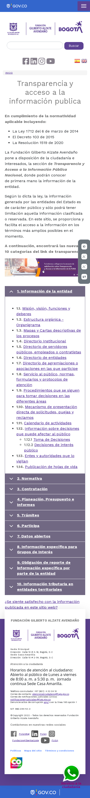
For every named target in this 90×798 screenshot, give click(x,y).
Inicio (9, 72)
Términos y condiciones (59, 750)
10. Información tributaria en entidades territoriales (40, 588)
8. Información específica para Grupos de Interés (42, 550)
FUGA (43, 734)
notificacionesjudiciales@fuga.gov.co (30, 699)
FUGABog (24, 734)
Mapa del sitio (33, 750)
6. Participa (23, 527)
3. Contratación (28, 491)
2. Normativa (25, 480)
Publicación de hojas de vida (51, 466)
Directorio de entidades (45, 357)
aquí (46, 702)
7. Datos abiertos (29, 538)
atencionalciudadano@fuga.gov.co (50, 694)
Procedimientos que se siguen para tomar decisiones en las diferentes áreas (47, 396)
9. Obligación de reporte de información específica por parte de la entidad (39, 568)
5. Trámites (23, 517)
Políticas (15, 750)
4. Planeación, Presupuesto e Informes (41, 503)
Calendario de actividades (48, 423)
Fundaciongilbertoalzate (25, 740)
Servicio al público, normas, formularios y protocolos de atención (45, 379)
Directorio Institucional (45, 341)
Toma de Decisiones (51, 439)
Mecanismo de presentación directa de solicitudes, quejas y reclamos (46, 412)
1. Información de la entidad (40, 293)
